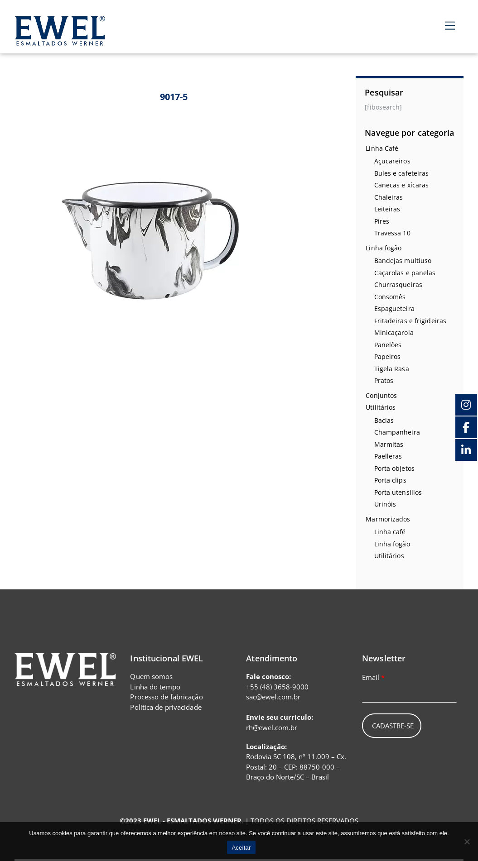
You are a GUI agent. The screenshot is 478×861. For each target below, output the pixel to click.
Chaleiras (388, 197)
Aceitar (241, 847)
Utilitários (381, 407)
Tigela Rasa (391, 368)
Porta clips (390, 480)
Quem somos (151, 676)
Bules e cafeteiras (401, 173)
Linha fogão (383, 248)
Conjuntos (381, 395)
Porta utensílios (398, 492)
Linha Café (382, 148)
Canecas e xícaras (401, 185)
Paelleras (388, 456)
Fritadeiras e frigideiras (410, 320)
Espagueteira (394, 308)
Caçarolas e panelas (405, 272)
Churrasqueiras (398, 284)
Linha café (390, 531)
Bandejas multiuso (403, 260)
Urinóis (385, 504)
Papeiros (387, 356)
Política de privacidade (165, 707)
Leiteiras (387, 209)
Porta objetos (394, 468)
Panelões (388, 344)
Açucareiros (392, 161)
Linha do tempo (155, 686)
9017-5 (174, 97)
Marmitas (389, 444)
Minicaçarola (394, 332)
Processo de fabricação (166, 696)
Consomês (390, 296)
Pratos (384, 380)
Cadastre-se (393, 725)
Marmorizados (388, 519)
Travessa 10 (392, 233)
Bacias (384, 420)
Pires (382, 221)
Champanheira (397, 432)
